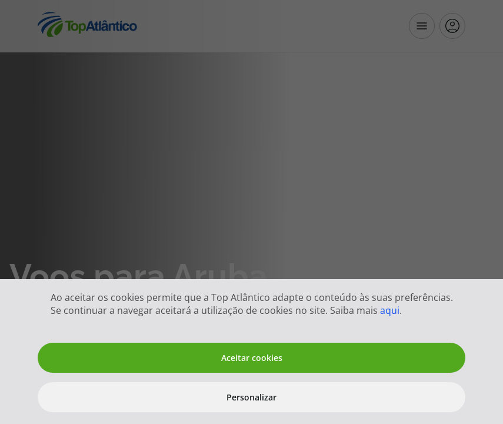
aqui (389, 310)
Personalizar (251, 397)
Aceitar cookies (251, 357)
